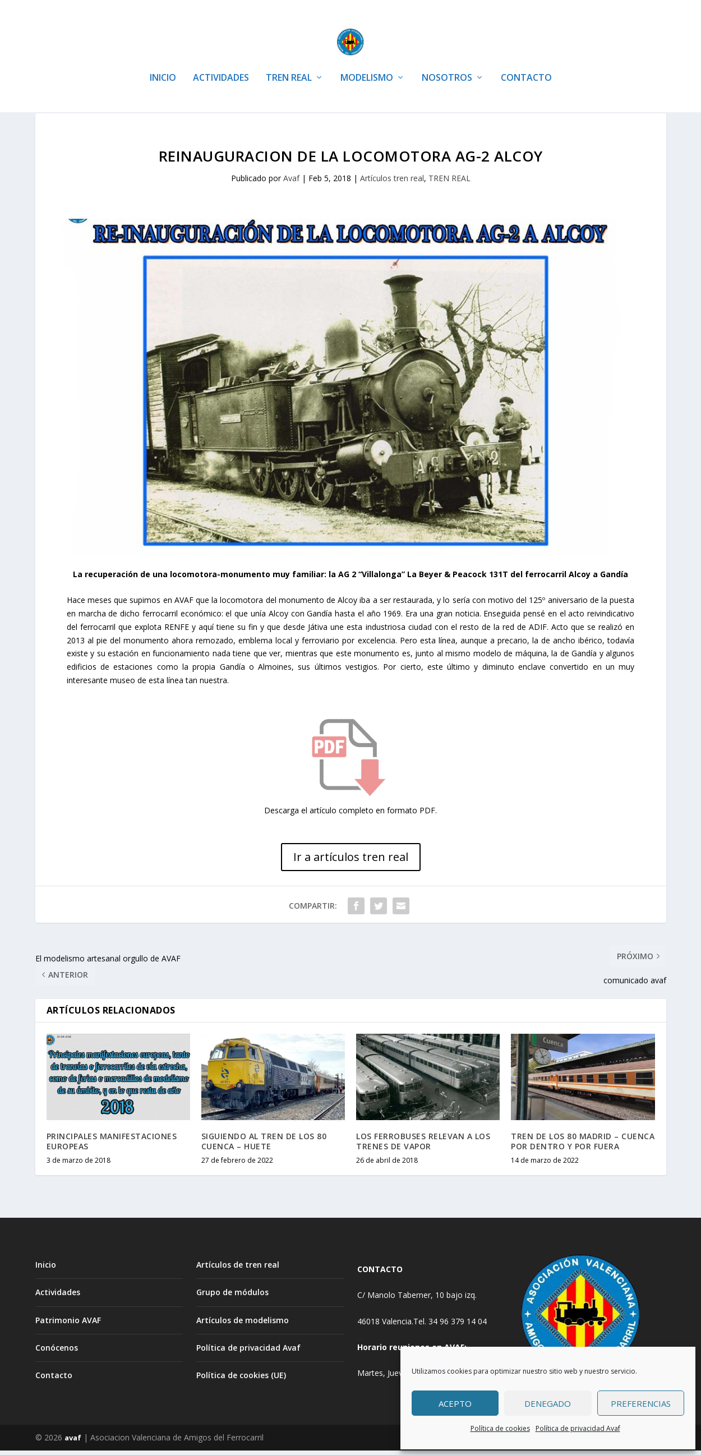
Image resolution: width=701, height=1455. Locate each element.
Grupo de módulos (232, 1296)
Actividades (57, 1296)
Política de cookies (500, 1428)
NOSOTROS (447, 61)
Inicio (45, 1269)
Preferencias (641, 1403)
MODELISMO (366, 61)
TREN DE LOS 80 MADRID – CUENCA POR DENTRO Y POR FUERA (582, 1145)
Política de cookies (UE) (241, 1379)
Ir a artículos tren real (350, 861)
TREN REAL (289, 61)
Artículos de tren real (237, 1269)
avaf (72, 1442)
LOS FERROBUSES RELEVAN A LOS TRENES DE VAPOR (423, 1145)
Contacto (53, 1379)
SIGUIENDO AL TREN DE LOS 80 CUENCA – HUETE (264, 1145)
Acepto (455, 1403)
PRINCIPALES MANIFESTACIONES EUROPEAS (112, 1145)
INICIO (163, 61)
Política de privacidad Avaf (578, 1428)
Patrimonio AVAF (68, 1324)
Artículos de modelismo (242, 1324)
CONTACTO (526, 61)
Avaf (291, 182)
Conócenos (56, 1352)
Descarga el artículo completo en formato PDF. (350, 814)
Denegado (547, 1403)
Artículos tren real (392, 182)
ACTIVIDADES (221, 61)
